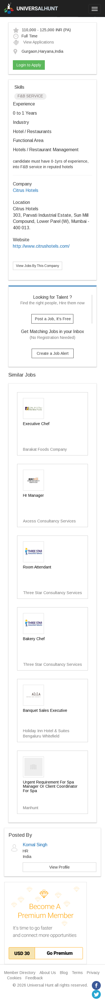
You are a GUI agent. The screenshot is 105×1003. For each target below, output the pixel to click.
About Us (47, 972)
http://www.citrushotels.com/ (41, 246)
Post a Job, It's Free (53, 319)
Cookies (14, 978)
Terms (77, 972)
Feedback (34, 978)
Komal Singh (35, 844)
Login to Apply (29, 65)
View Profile (59, 867)
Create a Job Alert (53, 353)
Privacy (93, 972)
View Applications (33, 42)
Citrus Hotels (25, 190)
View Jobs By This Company (37, 266)
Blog (64, 972)
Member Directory (20, 972)
